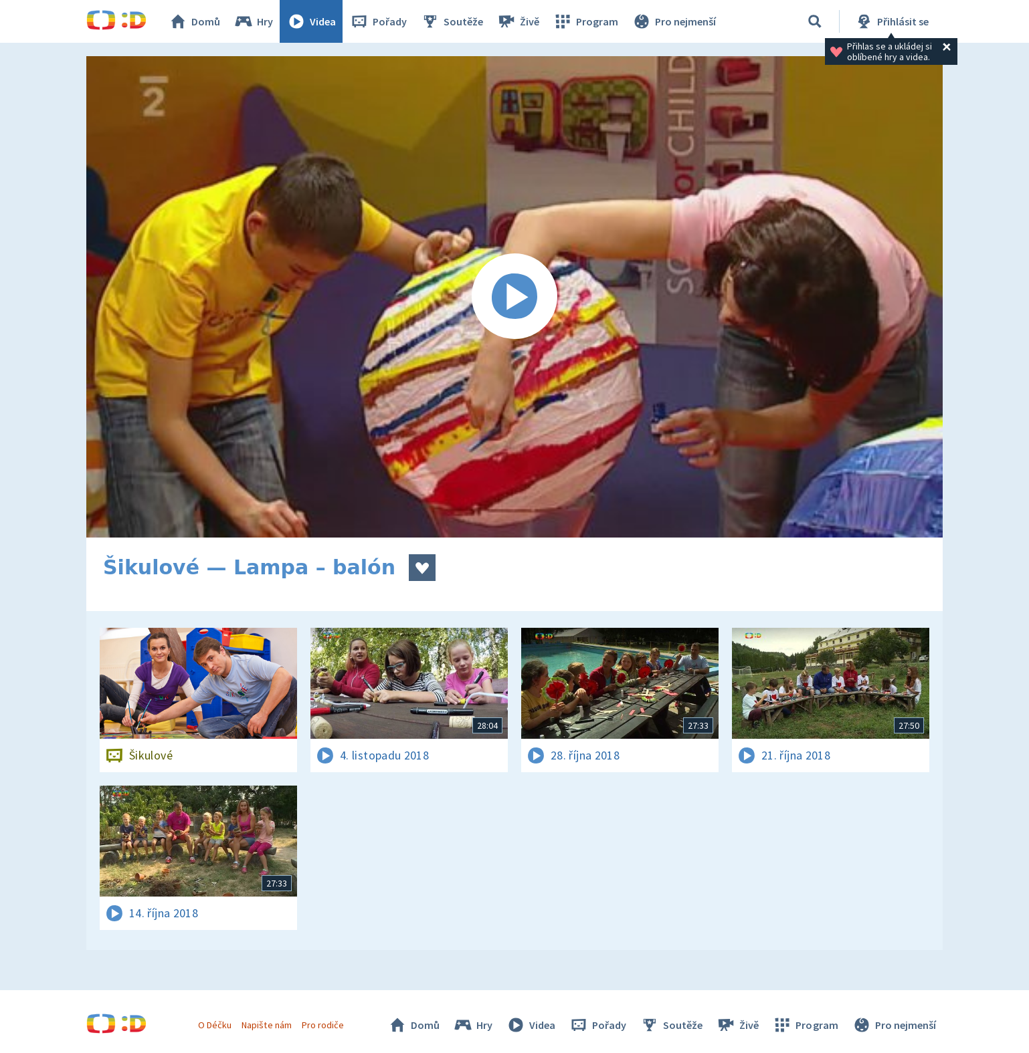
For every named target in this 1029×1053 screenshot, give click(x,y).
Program (585, 21)
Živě (517, 21)
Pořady (378, 21)
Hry (253, 21)
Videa (311, 21)
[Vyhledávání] (815, 21)
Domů (194, 21)
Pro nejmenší (674, 21)
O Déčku (214, 1025)
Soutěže (451, 21)
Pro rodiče (323, 1025)
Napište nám (266, 1025)
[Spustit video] (514, 297)
